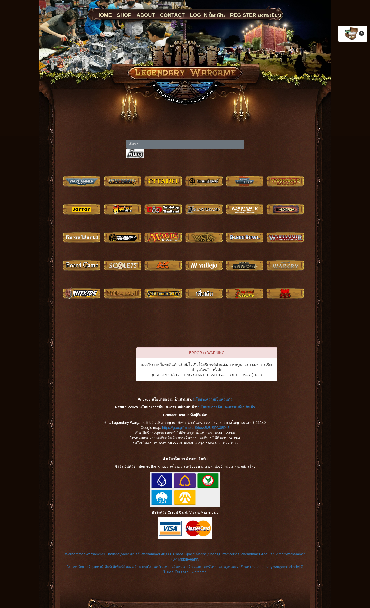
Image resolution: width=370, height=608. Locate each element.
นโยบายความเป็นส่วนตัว (212, 399)
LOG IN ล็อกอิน (207, 15)
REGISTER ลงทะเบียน (255, 15)
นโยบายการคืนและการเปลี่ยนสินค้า (226, 407)
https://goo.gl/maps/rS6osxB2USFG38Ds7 (195, 428)
